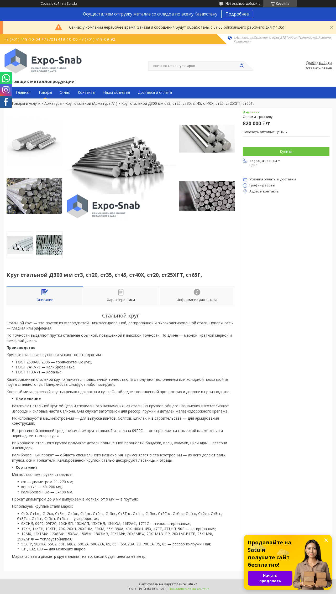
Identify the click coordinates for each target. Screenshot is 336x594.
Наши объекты (116, 92)
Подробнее (237, 14)
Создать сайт (51, 4)
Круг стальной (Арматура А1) (91, 103)
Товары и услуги (25, 103)
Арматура (53, 103)
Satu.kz (192, 584)
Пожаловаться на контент (189, 589)
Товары (45, 92)
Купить (286, 151)
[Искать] (241, 66)
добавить (253, 3)
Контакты (86, 92)
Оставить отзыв (318, 68)
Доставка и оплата (155, 92)
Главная (23, 92)
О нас (65, 92)
